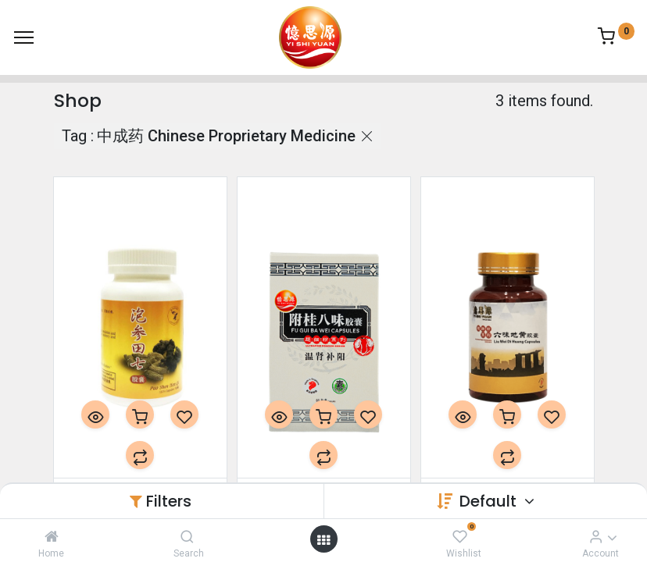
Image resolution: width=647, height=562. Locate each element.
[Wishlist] (459, 536)
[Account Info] (595, 536)
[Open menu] (323, 539)
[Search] (187, 536)
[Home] (52, 536)
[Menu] (24, 37)
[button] (95, 414)
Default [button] (489, 501)
